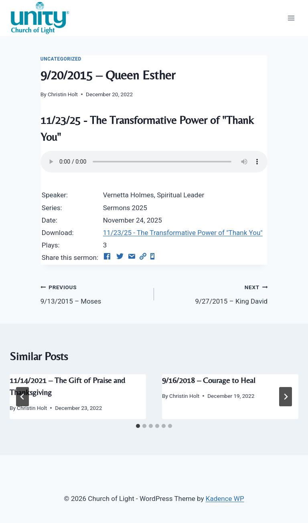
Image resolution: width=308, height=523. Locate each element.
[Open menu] (291, 18)
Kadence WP (225, 499)
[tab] (138, 426)
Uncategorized (61, 59)
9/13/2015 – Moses (94, 293)
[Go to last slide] (22, 396)
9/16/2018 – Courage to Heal (208, 380)
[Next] (285, 396)
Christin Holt (63, 94)
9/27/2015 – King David (214, 293)
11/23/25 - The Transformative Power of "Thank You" (183, 233)
